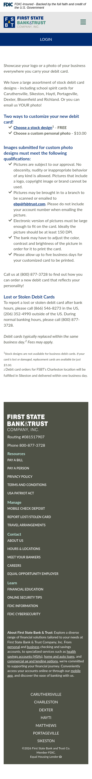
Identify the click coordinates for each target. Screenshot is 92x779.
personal (13, 647)
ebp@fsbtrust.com (29, 203)
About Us (15, 541)
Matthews (46, 725)
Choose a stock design (32, 127)
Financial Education (25, 589)
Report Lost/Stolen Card (29, 517)
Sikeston (46, 740)
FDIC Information (22, 606)
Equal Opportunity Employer (32, 574)
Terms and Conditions (26, 485)
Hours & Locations (23, 549)
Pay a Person (18, 468)
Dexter (46, 710)
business (33, 647)
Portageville (46, 733)
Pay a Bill (15, 460)
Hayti (46, 717)
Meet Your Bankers (23, 557)
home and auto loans (59, 656)
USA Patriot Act (20, 493)
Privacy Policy (19, 477)
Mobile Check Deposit (26, 508)
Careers (14, 566)
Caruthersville (46, 694)
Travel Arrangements (26, 525)
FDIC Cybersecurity (31, 614)
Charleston (46, 702)
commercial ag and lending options (32, 661)
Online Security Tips (24, 597)
